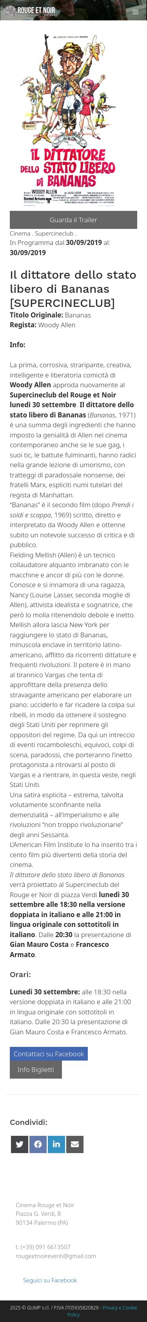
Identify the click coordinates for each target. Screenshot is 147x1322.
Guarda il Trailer (74, 219)
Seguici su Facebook (46, 1280)
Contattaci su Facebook (49, 1053)
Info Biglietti (36, 1069)
